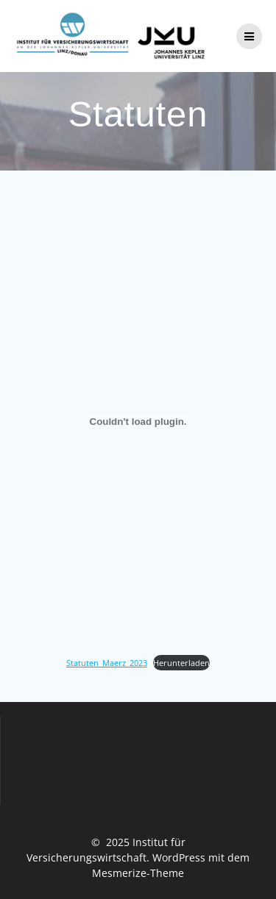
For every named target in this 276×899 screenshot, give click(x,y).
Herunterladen (181, 662)
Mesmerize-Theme (138, 873)
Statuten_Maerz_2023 (106, 662)
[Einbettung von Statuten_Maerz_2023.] (138, 421)
